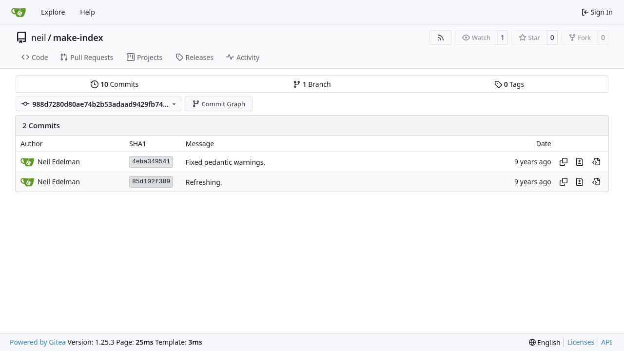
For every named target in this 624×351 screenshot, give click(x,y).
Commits (114, 84)
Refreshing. (204, 182)
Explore (53, 12)
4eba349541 (151, 161)
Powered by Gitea (38, 342)
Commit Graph (218, 103)
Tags (509, 84)
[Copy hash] (563, 162)
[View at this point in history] (596, 162)
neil (38, 37)
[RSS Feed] (440, 37)
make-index (78, 37)
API (606, 342)
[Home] (18, 12)
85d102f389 (151, 181)
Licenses (581, 342)
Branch (312, 84)
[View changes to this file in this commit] (579, 162)
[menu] (545, 342)
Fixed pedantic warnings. (225, 162)
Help (87, 12)
